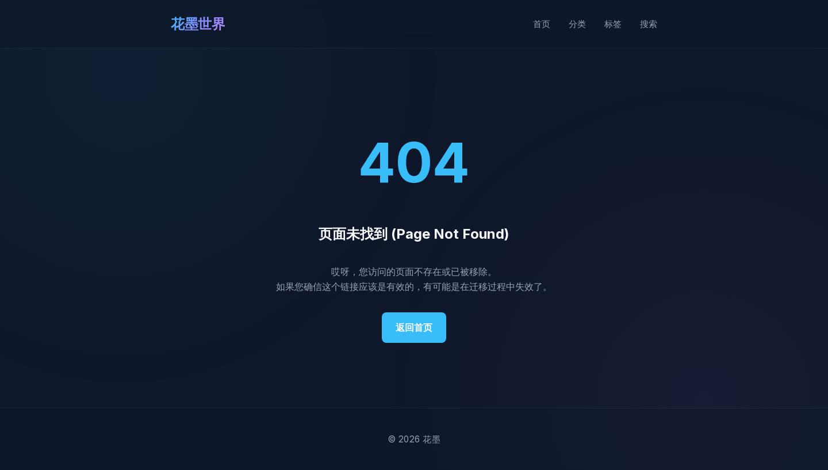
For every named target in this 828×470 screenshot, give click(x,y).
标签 (613, 23)
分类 (577, 23)
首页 (541, 23)
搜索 (648, 23)
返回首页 (414, 327)
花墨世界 (198, 24)
